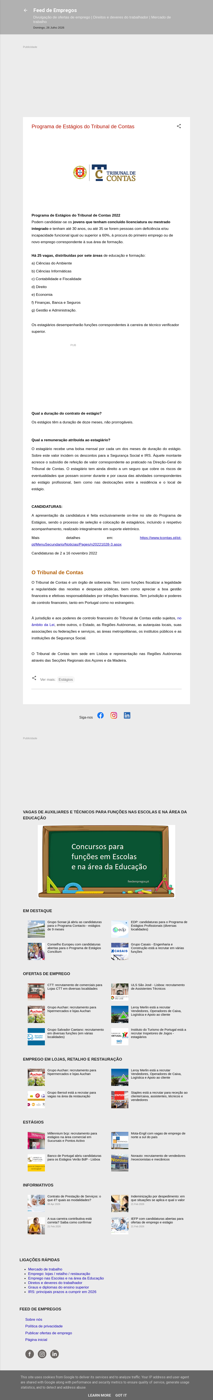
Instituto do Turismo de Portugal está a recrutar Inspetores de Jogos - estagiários (158, 1033)
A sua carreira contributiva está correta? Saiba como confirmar (69, 1220)
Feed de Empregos (55, 10)
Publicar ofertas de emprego (48, 1333)
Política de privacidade (44, 1326)
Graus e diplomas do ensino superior (58, 1287)
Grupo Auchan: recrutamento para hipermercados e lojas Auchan (71, 1009)
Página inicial (36, 1339)
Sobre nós (33, 1319)
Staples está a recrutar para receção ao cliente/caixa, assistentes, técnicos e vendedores (159, 1096)
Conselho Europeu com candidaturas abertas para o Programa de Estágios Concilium (74, 947)
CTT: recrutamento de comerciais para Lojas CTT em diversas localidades (74, 986)
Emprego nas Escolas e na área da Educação (66, 1278)
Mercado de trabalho (45, 1269)
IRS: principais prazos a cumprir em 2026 (62, 1292)
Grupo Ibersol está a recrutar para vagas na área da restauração (71, 1094)
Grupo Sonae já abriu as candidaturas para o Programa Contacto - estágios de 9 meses (74, 925)
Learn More (99, 1395)
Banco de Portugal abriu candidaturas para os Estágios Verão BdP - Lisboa (74, 1157)
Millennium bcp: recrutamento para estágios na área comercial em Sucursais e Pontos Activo (72, 1136)
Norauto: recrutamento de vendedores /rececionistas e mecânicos (158, 1157)
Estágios (66, 679)
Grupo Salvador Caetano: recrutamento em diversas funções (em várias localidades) (75, 1033)
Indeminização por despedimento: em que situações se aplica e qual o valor (158, 1198)
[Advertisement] (106, 79)
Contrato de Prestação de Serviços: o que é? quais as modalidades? (74, 1198)
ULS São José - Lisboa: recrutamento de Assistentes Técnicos (158, 986)
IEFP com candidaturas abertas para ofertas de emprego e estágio (157, 1220)
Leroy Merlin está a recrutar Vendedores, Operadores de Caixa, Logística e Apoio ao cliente (156, 1010)
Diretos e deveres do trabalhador (55, 1283)
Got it (121, 1395)
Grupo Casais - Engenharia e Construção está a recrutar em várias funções (157, 947)
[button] (178, 127)
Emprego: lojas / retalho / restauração (59, 1274)
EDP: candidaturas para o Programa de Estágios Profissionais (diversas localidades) (159, 925)
